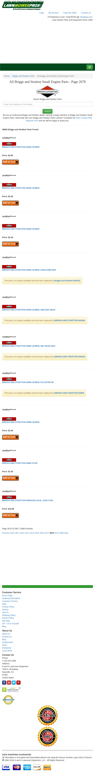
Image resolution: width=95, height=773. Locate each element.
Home (6, 76)
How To (5, 612)
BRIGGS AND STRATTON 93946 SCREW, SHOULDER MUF (29, 270)
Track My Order (70, 13)
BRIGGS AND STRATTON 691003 (70, 320)
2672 (22, 533)
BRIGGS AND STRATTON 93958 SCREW (20, 422)
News (4, 645)
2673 (27, 533)
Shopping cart (86, 17)
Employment (7, 642)
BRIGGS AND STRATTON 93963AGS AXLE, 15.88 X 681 (27, 500)
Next (66, 533)
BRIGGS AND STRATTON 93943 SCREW (20, 188)
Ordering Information (11, 598)
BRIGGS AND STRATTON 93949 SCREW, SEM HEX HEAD (28, 310)
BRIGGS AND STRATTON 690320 (70, 356)
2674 (32, 533)
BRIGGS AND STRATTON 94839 (69, 393)
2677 (47, 533)
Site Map (6, 621)
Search (47, 111)
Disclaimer (6, 648)
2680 (61, 533)
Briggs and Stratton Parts (23, 76)
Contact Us (86, 13)
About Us (6, 634)
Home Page (7, 595)
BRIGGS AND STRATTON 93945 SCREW (20, 229)
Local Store (7, 651)
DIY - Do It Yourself (10, 623)
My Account (54, 13)
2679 (56, 533)
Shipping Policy (9, 615)
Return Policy (8, 618)
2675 (37, 533)
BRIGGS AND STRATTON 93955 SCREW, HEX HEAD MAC (29, 346)
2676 (42, 533)
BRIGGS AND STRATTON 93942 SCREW (20, 147)
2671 (17, 533)
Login (41, 13)
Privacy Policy (8, 607)
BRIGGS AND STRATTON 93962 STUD (19, 463)
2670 (12, 533)
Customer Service (10, 601)
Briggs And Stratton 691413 (67, 280)
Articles (5, 609)
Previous (6, 533)
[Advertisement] (47, 42)
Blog (4, 626)
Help (4, 604)
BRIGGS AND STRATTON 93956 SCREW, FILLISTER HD (28, 382)
